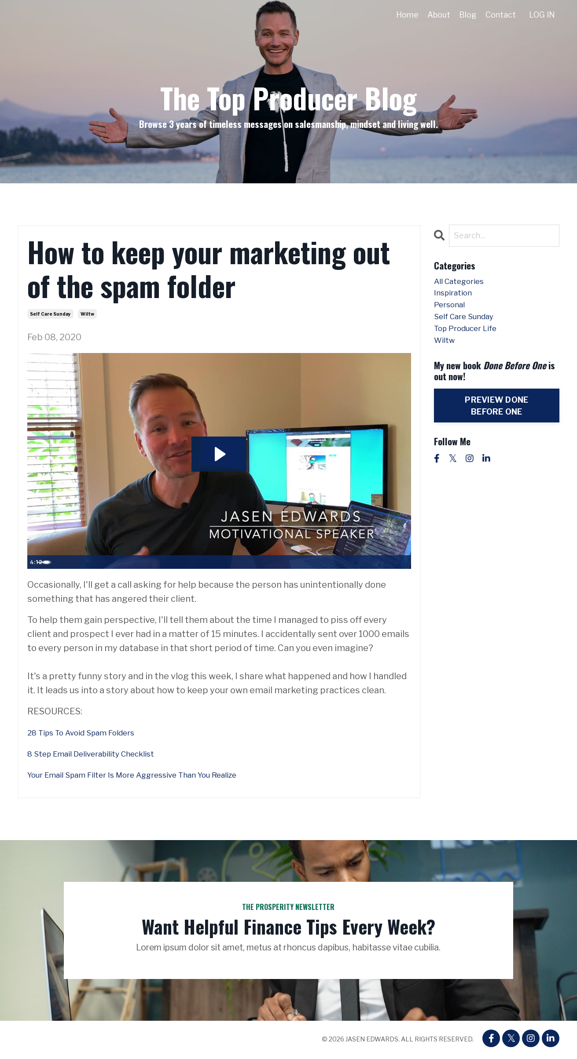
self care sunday (50, 314)
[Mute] (367, 561)
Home (407, 14)
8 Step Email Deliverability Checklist (102, 753)
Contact (500, 14)
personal (452, 311)
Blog (467, 14)
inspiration (457, 297)
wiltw (87, 314)
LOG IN (542, 14)
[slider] (209, 561)
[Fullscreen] (403, 561)
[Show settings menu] (385, 561)
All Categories (464, 283)
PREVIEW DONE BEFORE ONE (496, 420)
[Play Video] (35, 561)
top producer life (471, 340)
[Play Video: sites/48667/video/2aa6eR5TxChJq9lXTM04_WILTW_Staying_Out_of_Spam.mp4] (218, 453)
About (438, 14)
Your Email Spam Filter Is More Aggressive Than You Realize (151, 774)
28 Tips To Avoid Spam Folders (90, 732)
